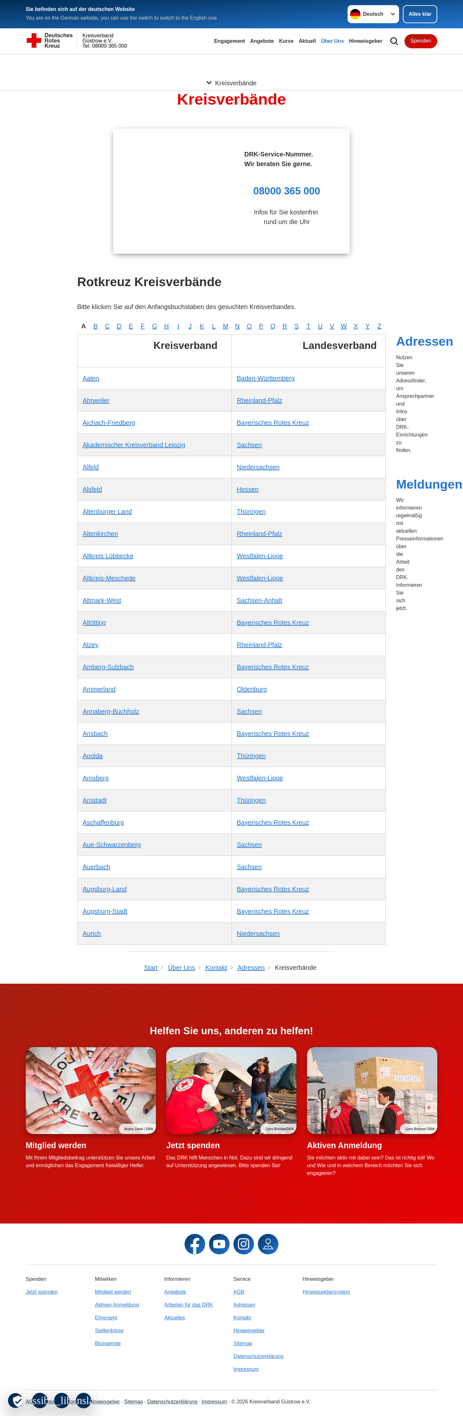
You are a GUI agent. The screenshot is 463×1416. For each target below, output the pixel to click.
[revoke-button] (15, 1400)
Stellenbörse (109, 1330)
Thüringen (251, 511)
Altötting (94, 622)
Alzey (90, 644)
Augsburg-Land (105, 889)
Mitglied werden (56, 1145)
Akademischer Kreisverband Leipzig (134, 444)
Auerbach (96, 866)
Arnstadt (94, 800)
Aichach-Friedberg (109, 422)
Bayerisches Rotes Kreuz (273, 422)
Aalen (91, 378)
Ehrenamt (106, 1317)
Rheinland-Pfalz (259, 400)
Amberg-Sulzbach (108, 666)
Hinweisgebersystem (326, 1292)
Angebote (262, 41)
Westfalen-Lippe (260, 555)
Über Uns (332, 41)
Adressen (424, 341)
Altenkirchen (100, 533)
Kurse (286, 41)
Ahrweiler (96, 400)
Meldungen (429, 484)
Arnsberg (96, 778)
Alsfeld (92, 489)
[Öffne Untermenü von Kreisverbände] (231, 62)
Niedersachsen (258, 467)
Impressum (246, 1369)
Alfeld (91, 467)
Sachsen (249, 444)
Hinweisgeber (366, 41)
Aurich (92, 933)
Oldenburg (252, 689)
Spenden (421, 40)
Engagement (229, 41)
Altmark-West (102, 600)
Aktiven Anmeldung (344, 1145)
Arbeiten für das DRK (188, 1305)
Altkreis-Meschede (109, 578)
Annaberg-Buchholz (111, 711)
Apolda (93, 755)
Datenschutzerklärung (258, 1356)
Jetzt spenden (193, 1145)
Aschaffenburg (103, 822)
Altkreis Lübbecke (108, 555)
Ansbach (95, 733)
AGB (238, 1292)
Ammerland (99, 689)
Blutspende (108, 1343)
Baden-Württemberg (266, 378)
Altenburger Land (107, 511)
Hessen (248, 489)
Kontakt (242, 1317)
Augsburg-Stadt (105, 911)
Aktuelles (174, 1317)
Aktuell (307, 41)
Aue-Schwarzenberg (112, 844)
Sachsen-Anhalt (259, 600)
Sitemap (242, 1343)
